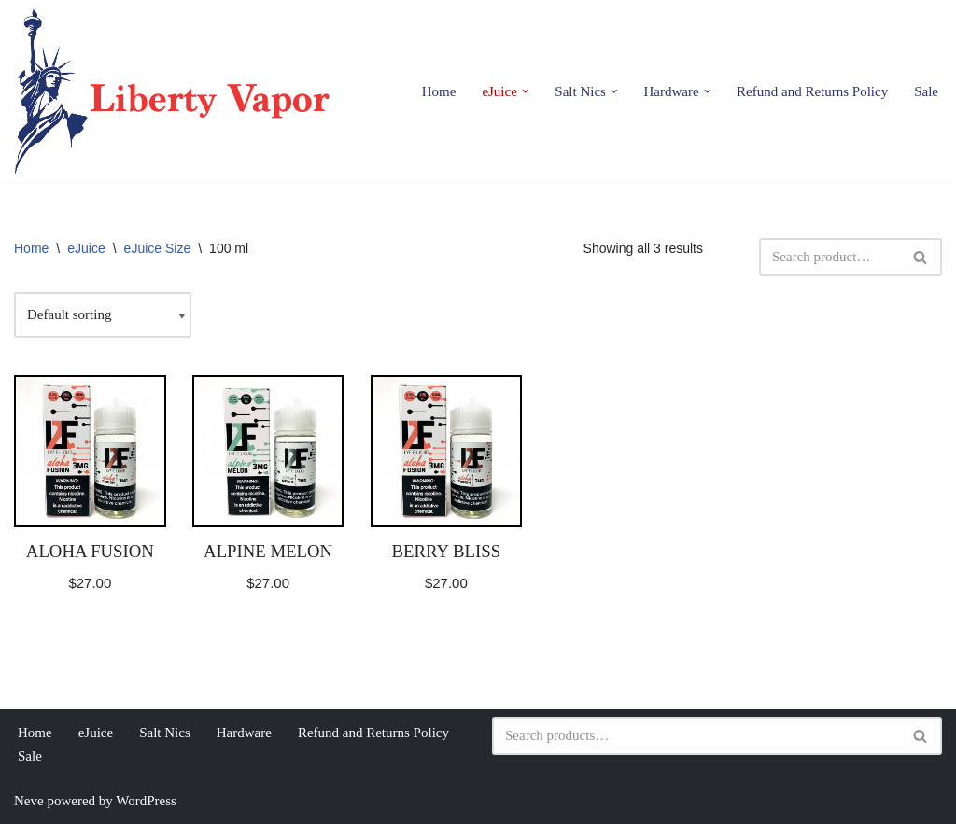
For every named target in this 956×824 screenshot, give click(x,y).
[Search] (829, 257)
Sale (926, 91)
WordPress (146, 800)
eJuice (86, 248)
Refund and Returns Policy (812, 91)
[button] (525, 91)
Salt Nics (164, 732)
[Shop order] (102, 315)
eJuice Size (157, 248)
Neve (29, 800)
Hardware (244, 732)
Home (439, 91)
